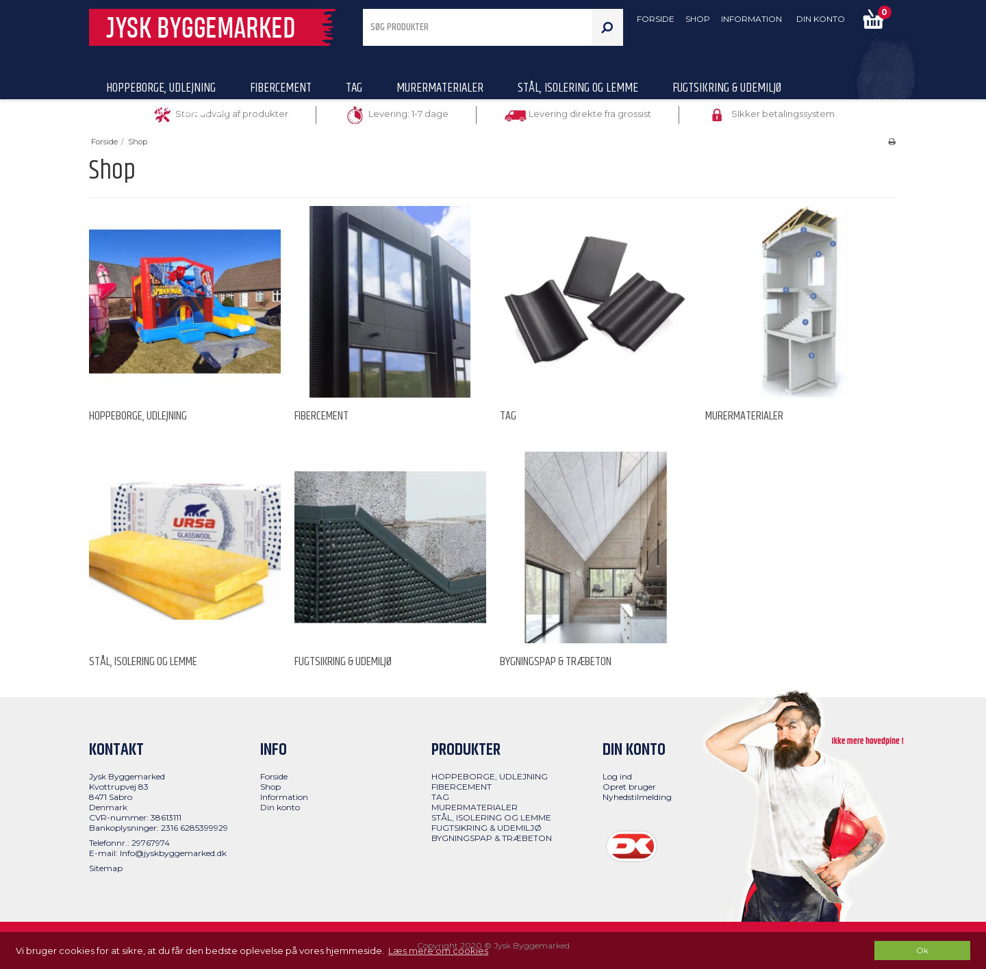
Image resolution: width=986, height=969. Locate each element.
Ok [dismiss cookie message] (922, 950)
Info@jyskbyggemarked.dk (173, 853)
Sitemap (106, 868)
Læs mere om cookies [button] (438, 950)
